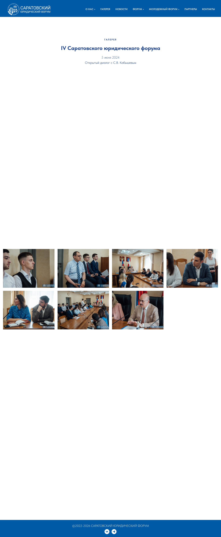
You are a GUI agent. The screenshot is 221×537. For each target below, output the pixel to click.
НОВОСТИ (121, 9)
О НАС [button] (89, 9)
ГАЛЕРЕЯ (105, 9)
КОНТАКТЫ (208, 9)
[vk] (107, 531)
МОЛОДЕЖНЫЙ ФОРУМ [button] (163, 9)
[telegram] (114, 531)
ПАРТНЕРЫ (190, 9)
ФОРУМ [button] (137, 9)
